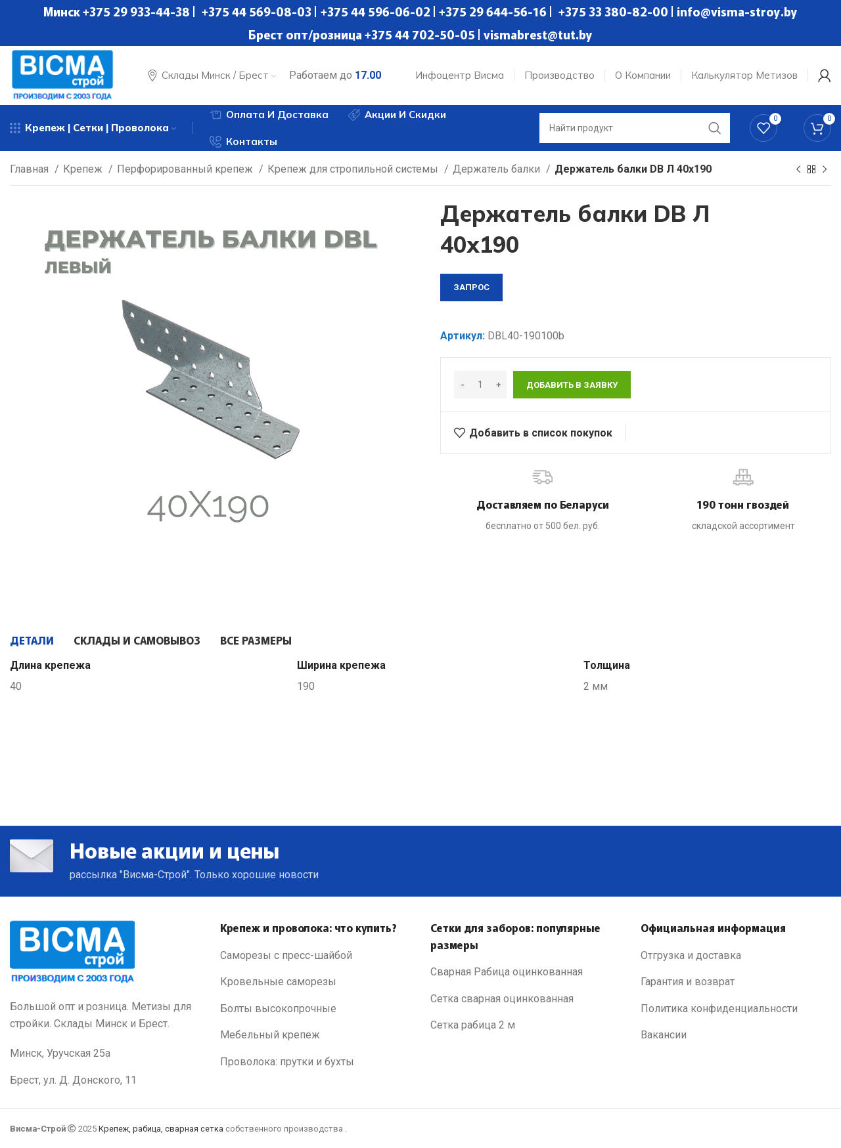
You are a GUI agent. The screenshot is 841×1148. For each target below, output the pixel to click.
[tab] (32, 640)
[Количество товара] (480, 384)
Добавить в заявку (572, 385)
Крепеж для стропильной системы (354, 169)
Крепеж (84, 169)
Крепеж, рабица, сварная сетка (161, 1129)
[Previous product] (798, 170)
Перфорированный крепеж (186, 169)
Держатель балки (498, 169)
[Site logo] (62, 74)
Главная (30, 169)
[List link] (315, 955)
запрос (471, 287)
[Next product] (824, 170)
